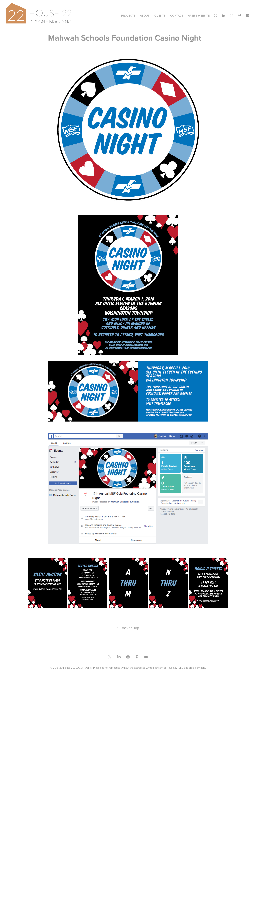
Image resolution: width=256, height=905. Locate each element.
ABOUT (144, 16)
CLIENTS (159, 16)
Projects (128, 16)
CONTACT (176, 16)
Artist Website (199, 16)
